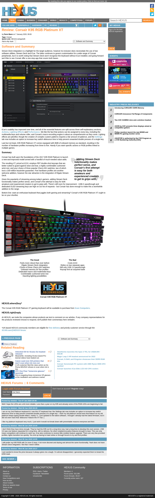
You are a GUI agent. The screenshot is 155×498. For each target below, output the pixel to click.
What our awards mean (11, 485)
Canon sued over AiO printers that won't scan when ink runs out (29, 362)
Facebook (36, 474)
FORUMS (88, 20)
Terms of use (7, 487)
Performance (34, 132)
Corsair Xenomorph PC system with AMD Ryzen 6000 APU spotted (81, 365)
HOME (4, 20)
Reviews (53, 25)
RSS (34, 471)
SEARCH (148, 20)
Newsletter (45, 474)
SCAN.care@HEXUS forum (14, 330)
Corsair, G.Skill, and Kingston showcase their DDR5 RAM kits (81, 360)
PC (45, 25)
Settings (98, 137)
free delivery (54, 328)
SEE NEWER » (9, 459)
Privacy (5, 490)
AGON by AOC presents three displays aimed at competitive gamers (133, 127)
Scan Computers (82, 308)
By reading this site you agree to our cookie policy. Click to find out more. (76, 1)
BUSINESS (31, 20)
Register (74, 389)
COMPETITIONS (76, 20)
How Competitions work (11, 478)
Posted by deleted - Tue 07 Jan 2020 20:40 (19, 401)
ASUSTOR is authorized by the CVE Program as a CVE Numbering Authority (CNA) (133, 139)
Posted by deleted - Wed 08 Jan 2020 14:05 (19, 439)
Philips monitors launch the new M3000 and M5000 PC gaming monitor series (131, 133)
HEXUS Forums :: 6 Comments (22, 383)
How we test (7, 481)
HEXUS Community (74, 467)
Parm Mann (8, 34)
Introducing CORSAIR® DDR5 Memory (129, 108)
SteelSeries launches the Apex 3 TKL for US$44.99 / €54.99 (78, 353)
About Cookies (8, 483)
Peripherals (23, 25)
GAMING (20, 20)
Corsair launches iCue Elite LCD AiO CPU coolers (77, 369)
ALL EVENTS (124, 92)
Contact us (7, 476)
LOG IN (111, 49)
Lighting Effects (17, 132)
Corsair (9, 37)
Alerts (39, 471)
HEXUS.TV (63, 20)
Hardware (37, 25)
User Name (7, 392)
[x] (106, 1)
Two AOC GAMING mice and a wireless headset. (133, 120)
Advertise (6, 474)
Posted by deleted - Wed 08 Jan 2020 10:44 (19, 426)
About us (6, 471)
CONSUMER (42, 20)
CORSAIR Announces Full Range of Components (133, 114)
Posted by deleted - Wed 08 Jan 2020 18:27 (19, 449)
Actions (5, 132)
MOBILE (53, 20)
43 (48, 361)
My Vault (10, 41)
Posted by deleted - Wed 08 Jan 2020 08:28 (19, 408)
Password (6, 395)
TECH (12, 20)
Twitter (45, 471)
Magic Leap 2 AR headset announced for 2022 (76, 357)
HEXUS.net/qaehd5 (18, 39)
